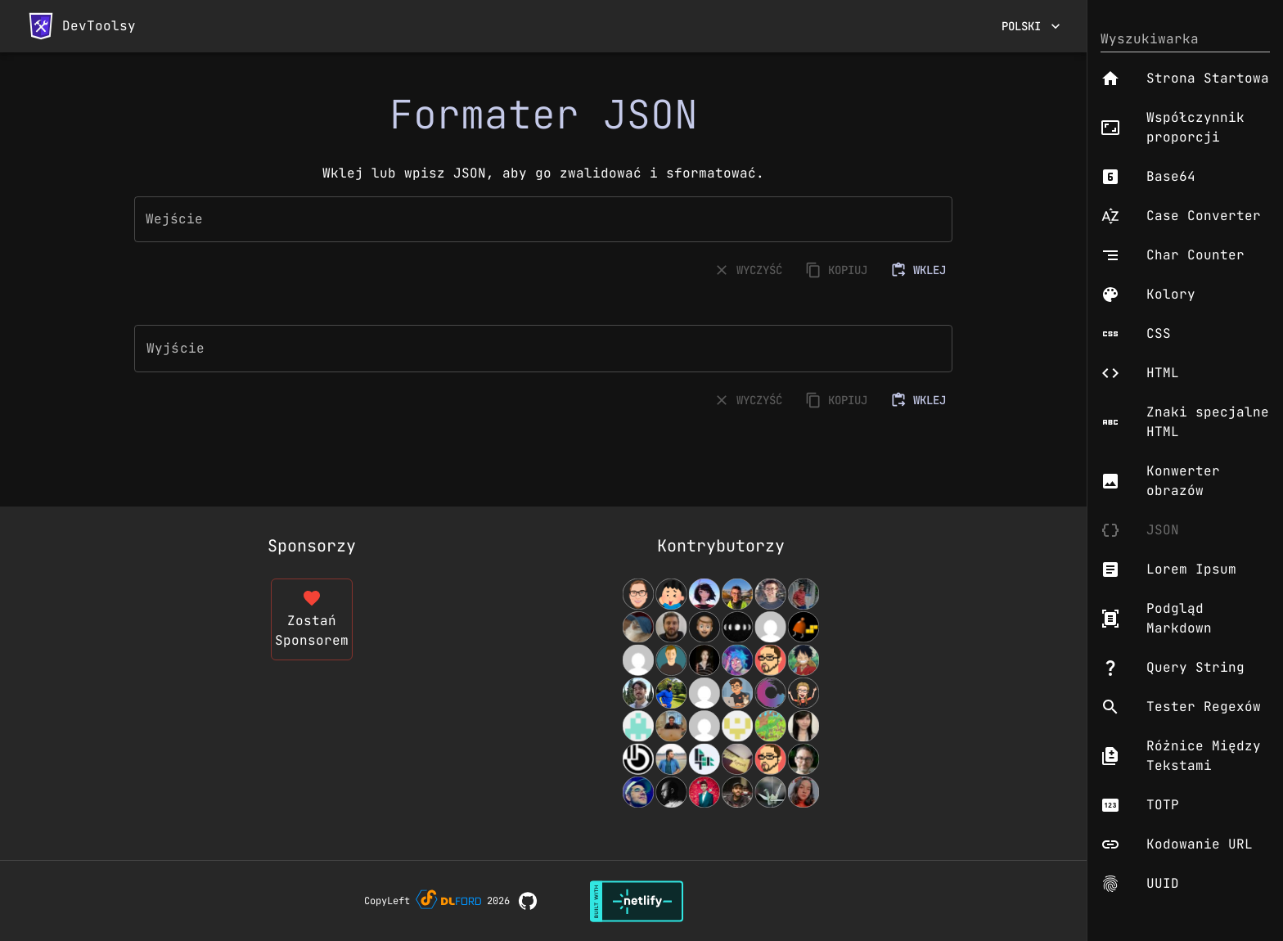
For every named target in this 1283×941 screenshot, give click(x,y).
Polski (1031, 26)
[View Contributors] (721, 693)
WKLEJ (919, 270)
